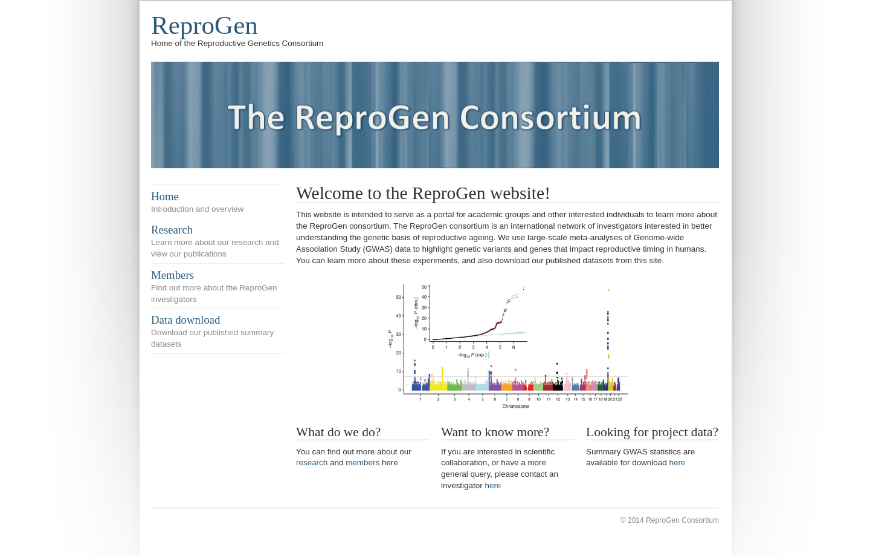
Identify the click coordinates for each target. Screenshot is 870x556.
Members (172, 275)
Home (165, 196)
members (362, 462)
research (311, 462)
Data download (185, 319)
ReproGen (204, 25)
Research (172, 229)
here (493, 485)
